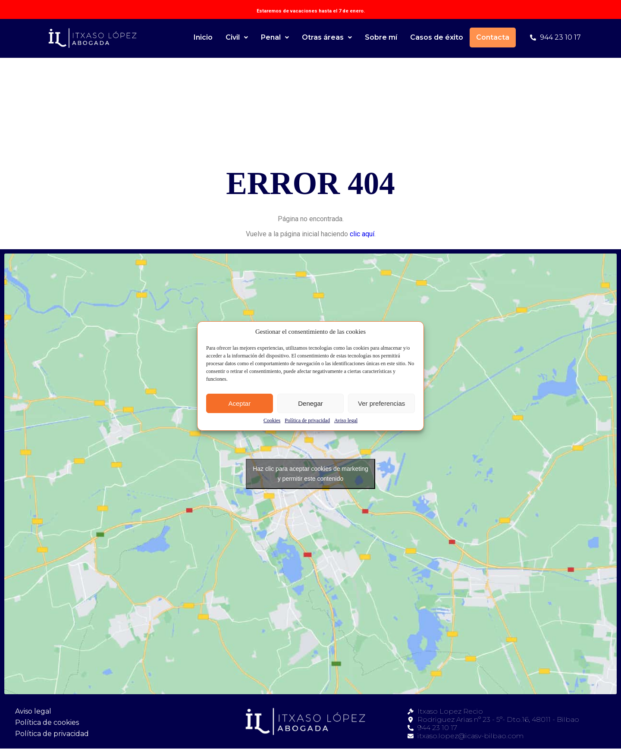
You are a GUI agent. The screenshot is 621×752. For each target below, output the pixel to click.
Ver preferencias (381, 403)
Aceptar (239, 403)
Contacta (492, 37)
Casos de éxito (436, 37)
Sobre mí (381, 37)
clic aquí (362, 234)
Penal (275, 37)
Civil (237, 37)
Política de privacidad (307, 420)
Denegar (310, 403)
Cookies (271, 420)
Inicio (203, 37)
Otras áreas (327, 37)
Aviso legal (346, 420)
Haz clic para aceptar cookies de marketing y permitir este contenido (310, 473)
